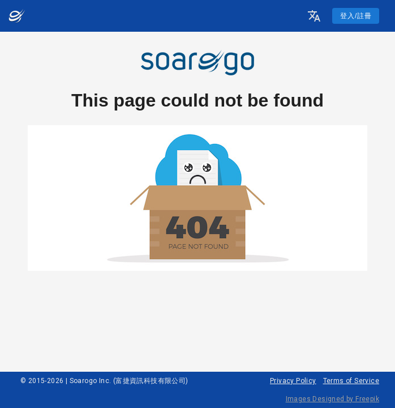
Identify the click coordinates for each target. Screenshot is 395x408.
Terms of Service (351, 381)
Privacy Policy (293, 381)
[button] (314, 15)
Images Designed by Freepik (332, 399)
